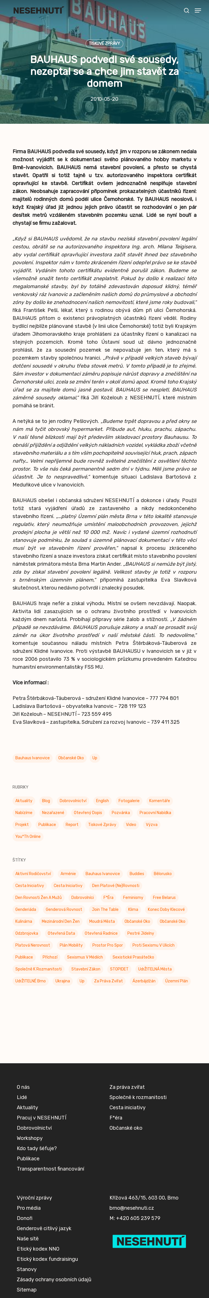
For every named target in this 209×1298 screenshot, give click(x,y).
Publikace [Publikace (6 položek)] (24, 957)
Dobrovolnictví (34, 1128)
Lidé (22, 1097)
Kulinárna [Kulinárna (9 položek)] (23, 921)
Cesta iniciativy (127, 1107)
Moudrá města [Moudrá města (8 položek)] (102, 921)
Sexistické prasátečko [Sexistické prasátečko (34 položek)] (133, 957)
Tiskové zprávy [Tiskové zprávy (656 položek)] (102, 824)
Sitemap (27, 1290)
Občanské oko (71, 758)
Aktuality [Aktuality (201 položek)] (23, 800)
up (94, 758)
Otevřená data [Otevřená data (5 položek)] (61, 933)
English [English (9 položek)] (102, 800)
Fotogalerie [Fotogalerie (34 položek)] (129, 800)
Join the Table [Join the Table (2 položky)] (105, 909)
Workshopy (30, 1138)
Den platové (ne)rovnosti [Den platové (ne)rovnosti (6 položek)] (115, 885)
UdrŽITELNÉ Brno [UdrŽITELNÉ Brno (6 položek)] (30, 981)
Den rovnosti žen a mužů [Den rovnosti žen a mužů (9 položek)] (38, 897)
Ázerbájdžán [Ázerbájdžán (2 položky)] (144, 981)
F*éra (115, 1118)
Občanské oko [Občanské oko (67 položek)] (172, 921)
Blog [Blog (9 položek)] (46, 800)
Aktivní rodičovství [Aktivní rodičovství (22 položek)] (33, 873)
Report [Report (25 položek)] (72, 824)
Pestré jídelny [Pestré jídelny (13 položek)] (140, 933)
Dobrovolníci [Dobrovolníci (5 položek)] (82, 897)
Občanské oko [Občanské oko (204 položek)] (137, 921)
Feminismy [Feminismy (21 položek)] (133, 897)
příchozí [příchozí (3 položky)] (50, 957)
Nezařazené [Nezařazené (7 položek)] (53, 812)
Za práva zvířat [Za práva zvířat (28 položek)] (108, 981)
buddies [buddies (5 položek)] (137, 873)
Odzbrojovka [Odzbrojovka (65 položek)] (26, 933)
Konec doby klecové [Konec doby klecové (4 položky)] (166, 909)
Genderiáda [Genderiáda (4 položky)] (25, 909)
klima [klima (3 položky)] (133, 909)
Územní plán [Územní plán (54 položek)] (176, 981)
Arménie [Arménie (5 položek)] (68, 873)
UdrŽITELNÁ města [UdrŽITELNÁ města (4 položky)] (155, 969)
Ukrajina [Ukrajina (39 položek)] (62, 981)
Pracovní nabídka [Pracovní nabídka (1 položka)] (155, 812)
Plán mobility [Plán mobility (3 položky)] (71, 945)
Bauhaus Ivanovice (32, 758)
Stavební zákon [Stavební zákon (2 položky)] (85, 969)
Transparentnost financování (50, 1169)
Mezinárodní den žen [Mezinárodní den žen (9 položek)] (61, 921)
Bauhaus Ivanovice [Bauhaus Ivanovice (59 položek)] (103, 873)
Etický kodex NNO (38, 1249)
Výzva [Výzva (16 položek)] (152, 824)
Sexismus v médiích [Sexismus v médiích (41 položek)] (85, 957)
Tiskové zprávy (104, 43)
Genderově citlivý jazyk (44, 1228)
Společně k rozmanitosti (138, 1097)
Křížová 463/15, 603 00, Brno (144, 1198)
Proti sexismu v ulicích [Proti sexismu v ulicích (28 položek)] (154, 945)
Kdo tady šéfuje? (37, 1148)
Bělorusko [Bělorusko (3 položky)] (163, 873)
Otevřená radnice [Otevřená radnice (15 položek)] (101, 933)
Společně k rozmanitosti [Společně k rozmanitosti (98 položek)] (38, 969)
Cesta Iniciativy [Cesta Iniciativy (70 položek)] (29, 885)
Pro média (29, 1208)
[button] (198, 10)
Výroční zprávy (34, 1198)
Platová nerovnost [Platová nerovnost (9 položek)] (32, 945)
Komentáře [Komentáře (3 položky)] (159, 800)
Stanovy (27, 1269)
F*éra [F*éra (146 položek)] (108, 897)
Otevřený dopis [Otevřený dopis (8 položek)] (88, 812)
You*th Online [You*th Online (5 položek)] (28, 836)
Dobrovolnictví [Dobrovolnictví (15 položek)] (73, 800)
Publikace (28, 1159)
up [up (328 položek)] (82, 981)
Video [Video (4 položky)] (131, 824)
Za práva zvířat (127, 1087)
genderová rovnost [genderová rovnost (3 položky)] (64, 909)
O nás (23, 1087)
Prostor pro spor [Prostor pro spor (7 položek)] (107, 945)
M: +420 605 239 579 (134, 1218)
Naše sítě (28, 1239)
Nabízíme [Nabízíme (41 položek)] (23, 812)
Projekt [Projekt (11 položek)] (22, 824)
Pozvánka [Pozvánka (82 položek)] (121, 812)
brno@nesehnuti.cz (131, 1208)
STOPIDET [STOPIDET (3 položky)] (119, 969)
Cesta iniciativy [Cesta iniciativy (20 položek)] (68, 885)
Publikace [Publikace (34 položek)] (47, 824)
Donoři (24, 1218)
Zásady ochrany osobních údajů (54, 1279)
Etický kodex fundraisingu (47, 1259)
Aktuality (27, 1107)
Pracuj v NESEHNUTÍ (41, 1118)
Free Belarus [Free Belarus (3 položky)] (164, 897)
